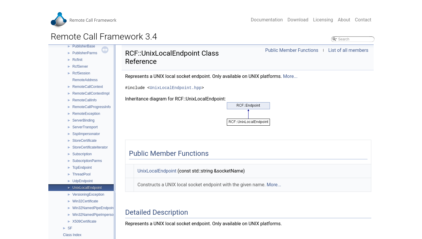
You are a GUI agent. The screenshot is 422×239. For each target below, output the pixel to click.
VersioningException (88, 194)
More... (290, 76)
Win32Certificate (85, 201)
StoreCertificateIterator (90, 147)
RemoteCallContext (87, 87)
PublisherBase (83, 46)
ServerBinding (83, 120)
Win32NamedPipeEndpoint (93, 208)
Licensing (323, 20)
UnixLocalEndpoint (87, 188)
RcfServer (80, 66)
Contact (363, 20)
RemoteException (86, 114)
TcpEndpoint (82, 167)
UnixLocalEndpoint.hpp (175, 88)
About (344, 20)
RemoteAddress (85, 80)
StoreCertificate (84, 141)
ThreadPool (81, 174)
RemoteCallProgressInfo (91, 107)
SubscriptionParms (87, 161)
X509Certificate (84, 221)
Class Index (72, 235)
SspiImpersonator (86, 134)
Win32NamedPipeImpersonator (96, 215)
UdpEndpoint (82, 181)
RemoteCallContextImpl (91, 93)
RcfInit (77, 60)
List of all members (348, 50)
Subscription (82, 154)
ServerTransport (85, 127)
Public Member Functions (291, 50)
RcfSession (81, 73)
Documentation (267, 20)
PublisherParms (84, 53)
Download (297, 20)
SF (70, 228)
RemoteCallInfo (84, 100)
